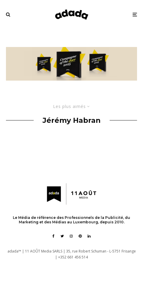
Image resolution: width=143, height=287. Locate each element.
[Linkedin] (89, 236)
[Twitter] (62, 236)
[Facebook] (53, 236)
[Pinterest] (80, 236)
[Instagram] (71, 236)
